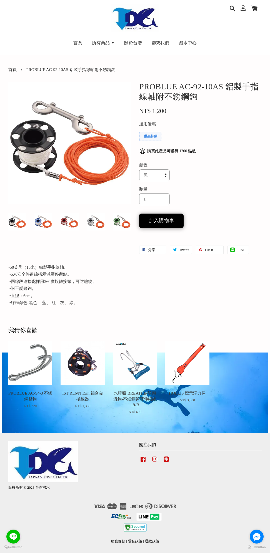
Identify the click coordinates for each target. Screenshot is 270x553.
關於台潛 (133, 42)
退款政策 (152, 541)
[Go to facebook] (257, 537)
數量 (143, 189)
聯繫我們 (160, 42)
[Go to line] (13, 537)
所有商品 (103, 42)
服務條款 (118, 541)
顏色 (143, 165)
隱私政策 (135, 541)
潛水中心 (188, 42)
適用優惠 (147, 124)
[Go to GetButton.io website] (257, 547)
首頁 (77, 42)
